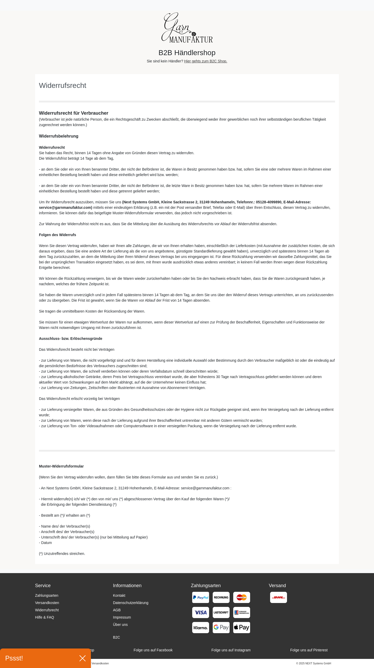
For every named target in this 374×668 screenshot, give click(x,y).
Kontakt (119, 595)
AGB (117, 610)
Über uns (120, 624)
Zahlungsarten (46, 595)
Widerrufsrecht (47, 610)
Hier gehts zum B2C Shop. (205, 61)
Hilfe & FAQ (44, 617)
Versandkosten (47, 603)
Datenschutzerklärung (130, 603)
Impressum (122, 617)
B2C (116, 637)
